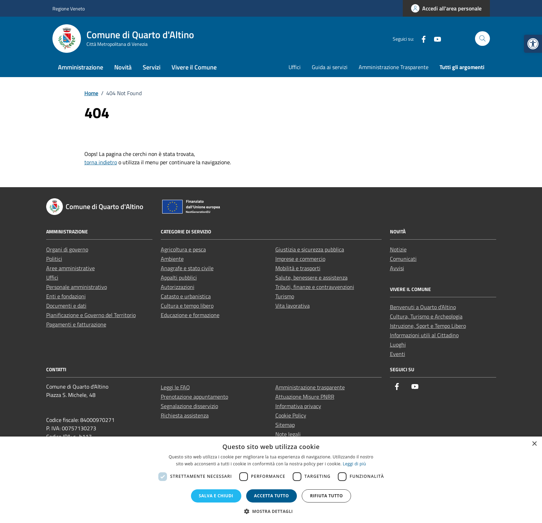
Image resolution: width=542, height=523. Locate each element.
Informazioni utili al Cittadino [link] (424, 335)
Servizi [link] (151, 67)
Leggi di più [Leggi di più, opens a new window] (354, 464)
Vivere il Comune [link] (194, 67)
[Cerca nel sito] (482, 38)
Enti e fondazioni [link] (66, 296)
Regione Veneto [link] (68, 8)
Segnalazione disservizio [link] (189, 406)
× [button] (534, 444)
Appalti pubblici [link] (179, 277)
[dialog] (271, 480)
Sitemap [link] (285, 425)
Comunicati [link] (403, 259)
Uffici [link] (295, 67)
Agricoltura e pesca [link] (183, 249)
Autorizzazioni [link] (177, 287)
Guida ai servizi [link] (330, 67)
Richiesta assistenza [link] (185, 415)
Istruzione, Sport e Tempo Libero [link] (428, 326)
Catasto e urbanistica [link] (186, 296)
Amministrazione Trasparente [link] (393, 67)
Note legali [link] (288, 434)
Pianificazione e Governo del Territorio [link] (91, 315)
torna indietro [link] (100, 162)
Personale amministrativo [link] (76, 287)
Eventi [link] (397, 354)
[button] (271, 511)
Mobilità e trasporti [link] (297, 268)
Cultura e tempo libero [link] (187, 305)
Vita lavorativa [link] (292, 305)
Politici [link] (54, 259)
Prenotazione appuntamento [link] (194, 396)
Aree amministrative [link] (70, 268)
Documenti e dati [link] (66, 305)
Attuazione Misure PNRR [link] (304, 396)
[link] (533, 44)
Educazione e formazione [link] (190, 315)
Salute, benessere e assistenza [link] (311, 277)
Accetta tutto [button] (271, 496)
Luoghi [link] (398, 344)
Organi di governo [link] (67, 249)
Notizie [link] (398, 249)
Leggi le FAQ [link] (175, 387)
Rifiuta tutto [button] (326, 496)
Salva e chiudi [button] (216, 496)
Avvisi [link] (397, 268)
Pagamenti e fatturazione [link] (76, 324)
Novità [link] (123, 67)
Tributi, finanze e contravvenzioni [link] (314, 287)
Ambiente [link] (172, 259)
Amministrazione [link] (80, 67)
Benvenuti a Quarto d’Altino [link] (423, 307)
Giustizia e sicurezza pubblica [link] (309, 249)
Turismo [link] (284, 296)
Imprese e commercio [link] (300, 259)
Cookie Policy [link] (290, 415)
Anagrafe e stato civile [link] (187, 268)
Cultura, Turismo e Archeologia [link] (426, 316)
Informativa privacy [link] (298, 406)
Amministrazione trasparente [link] (310, 387)
